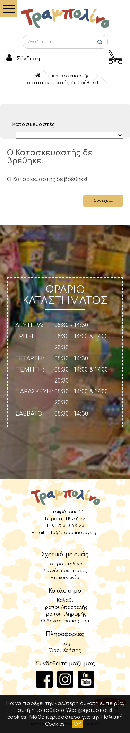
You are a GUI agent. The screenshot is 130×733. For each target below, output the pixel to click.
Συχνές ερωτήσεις (65, 570)
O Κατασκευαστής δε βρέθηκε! (62, 82)
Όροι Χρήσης (65, 650)
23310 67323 (70, 525)
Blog (65, 643)
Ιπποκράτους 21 (65, 511)
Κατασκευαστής (71, 75)
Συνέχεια (103, 200)
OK (77, 724)
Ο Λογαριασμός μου (65, 621)
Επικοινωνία (65, 577)
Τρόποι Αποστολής (65, 607)
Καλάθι (65, 600)
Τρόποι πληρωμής (65, 614)
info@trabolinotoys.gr (72, 532)
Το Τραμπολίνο (65, 563)
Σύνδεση (28, 58)
